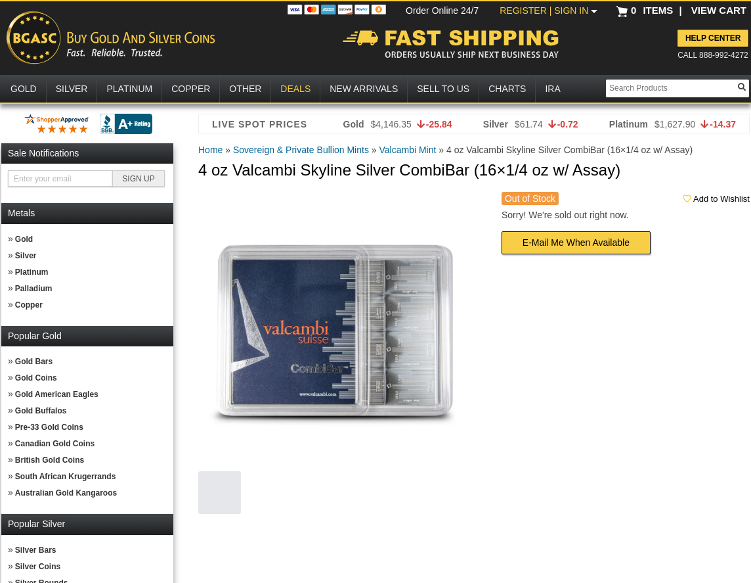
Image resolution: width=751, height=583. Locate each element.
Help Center (712, 38)
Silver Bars (35, 550)
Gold (24, 239)
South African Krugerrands (65, 476)
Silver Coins (37, 566)
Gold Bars (34, 361)
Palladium (34, 288)
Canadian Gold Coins (55, 443)
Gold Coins (36, 378)
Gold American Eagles (56, 394)
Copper (29, 305)
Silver (26, 255)
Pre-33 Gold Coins (49, 427)
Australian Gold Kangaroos (66, 493)
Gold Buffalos (41, 410)
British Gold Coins (49, 460)
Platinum (32, 272)
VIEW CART (718, 10)
